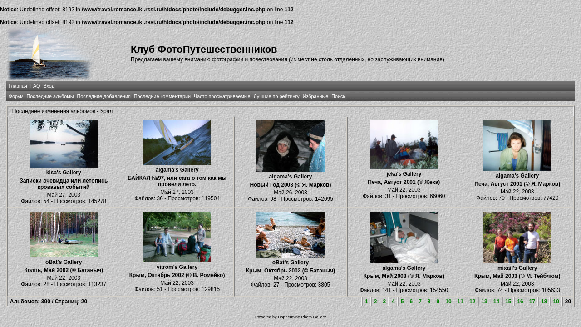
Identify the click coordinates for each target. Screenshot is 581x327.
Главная (18, 86)
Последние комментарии (162, 96)
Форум (16, 96)
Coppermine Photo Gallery (302, 317)
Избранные (315, 96)
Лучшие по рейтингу (277, 96)
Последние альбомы (50, 96)
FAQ (35, 86)
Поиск (338, 96)
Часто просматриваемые (222, 96)
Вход (49, 86)
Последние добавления (103, 96)
